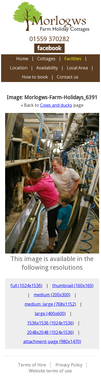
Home (22, 59)
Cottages (46, 59)
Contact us (67, 77)
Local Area (77, 68)
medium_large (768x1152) (50, 304)
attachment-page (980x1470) (52, 341)
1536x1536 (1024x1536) (50, 323)
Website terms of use (50, 371)
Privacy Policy (68, 365)
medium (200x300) (52, 295)
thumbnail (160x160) (72, 285)
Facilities (72, 59)
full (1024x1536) (26, 285)
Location (18, 68)
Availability (47, 68)
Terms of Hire (32, 365)
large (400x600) (50, 313)
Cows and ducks (56, 105)
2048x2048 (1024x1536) (50, 332)
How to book (35, 77)
